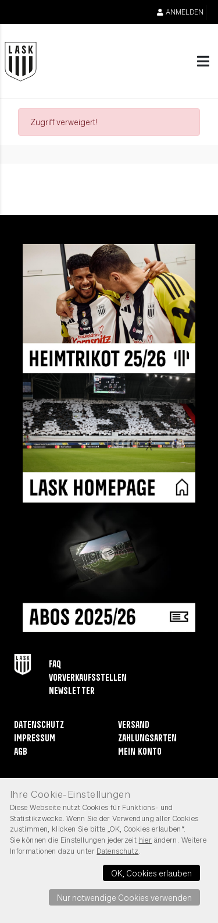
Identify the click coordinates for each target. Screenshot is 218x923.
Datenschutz (39, 725)
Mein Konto (140, 752)
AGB (20, 752)
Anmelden (180, 12)
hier (145, 839)
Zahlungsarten (147, 738)
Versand (133, 725)
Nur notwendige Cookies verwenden (124, 897)
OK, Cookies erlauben (151, 873)
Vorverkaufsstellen (88, 678)
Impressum (34, 738)
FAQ (55, 664)
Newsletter (72, 691)
